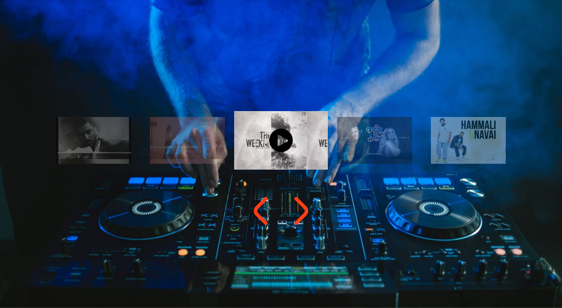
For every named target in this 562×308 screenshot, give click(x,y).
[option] (281, 140)
